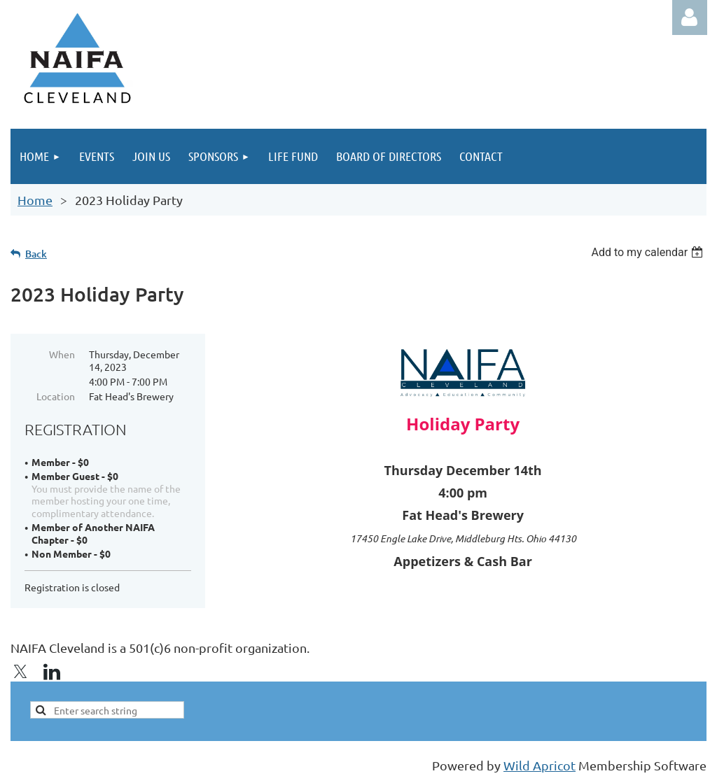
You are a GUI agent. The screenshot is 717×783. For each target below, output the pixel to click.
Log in (689, 17)
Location (55, 396)
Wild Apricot (539, 765)
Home (35, 199)
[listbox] (648, 252)
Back (36, 253)
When (62, 354)
